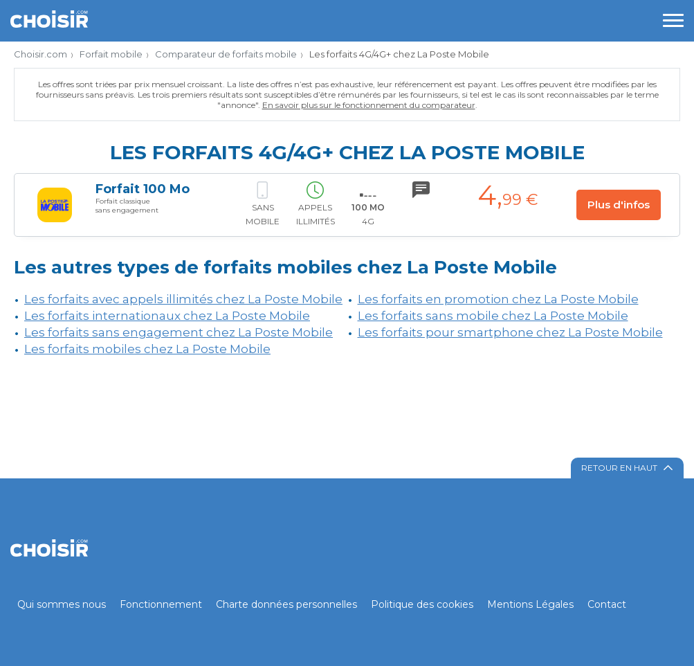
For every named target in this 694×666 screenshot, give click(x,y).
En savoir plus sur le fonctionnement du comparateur (368, 105)
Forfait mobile (111, 54)
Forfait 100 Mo (142, 189)
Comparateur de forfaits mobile (226, 54)
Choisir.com (40, 54)
